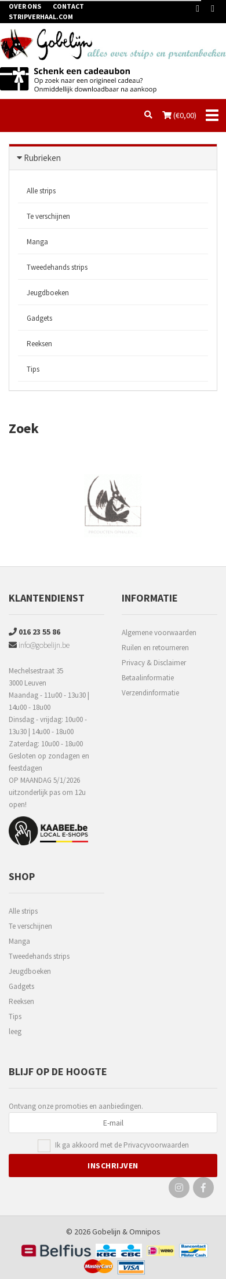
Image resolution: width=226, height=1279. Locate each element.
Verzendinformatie (150, 693)
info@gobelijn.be (39, 645)
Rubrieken (42, 157)
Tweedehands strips (57, 267)
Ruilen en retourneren (155, 648)
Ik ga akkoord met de (122, 1145)
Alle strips (41, 191)
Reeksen (39, 344)
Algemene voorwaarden (159, 632)
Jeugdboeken (48, 293)
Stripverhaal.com (41, 16)
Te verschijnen (48, 216)
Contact (68, 6)
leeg (15, 1031)
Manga (37, 242)
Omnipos (145, 1231)
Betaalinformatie (148, 678)
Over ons (25, 6)
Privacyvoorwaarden (156, 1145)
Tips (33, 369)
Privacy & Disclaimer (154, 663)
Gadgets (39, 318)
